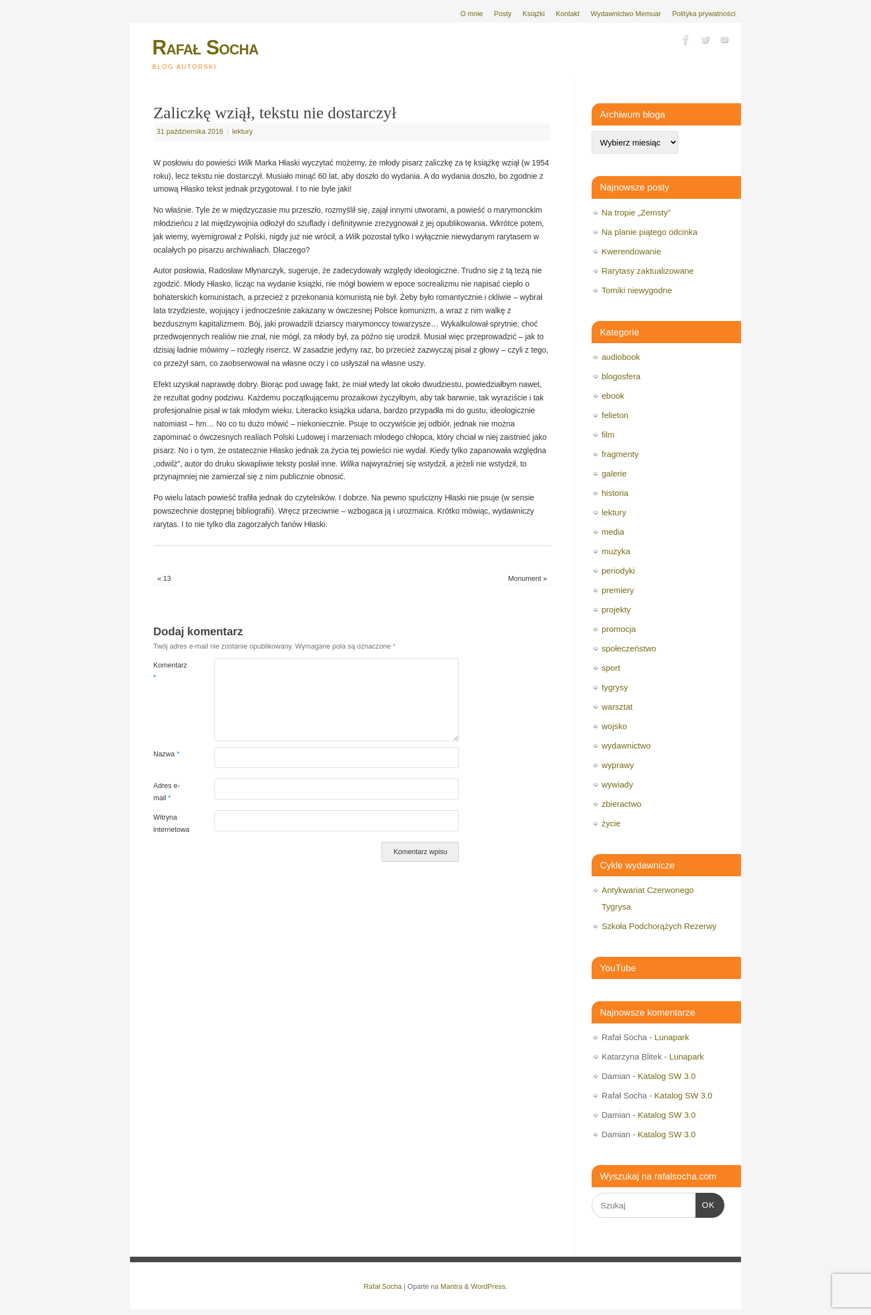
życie (611, 823)
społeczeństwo (629, 648)
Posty (503, 14)
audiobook (621, 357)
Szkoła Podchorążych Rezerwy (659, 926)
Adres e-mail (166, 791)
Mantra (451, 1287)
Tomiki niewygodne (637, 290)
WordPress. (489, 1287)
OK (705, 1203)
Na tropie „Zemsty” (636, 212)
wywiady (617, 784)
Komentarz (168, 671)
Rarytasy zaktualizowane (648, 270)
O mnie (471, 14)
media (613, 531)
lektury (242, 131)
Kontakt (568, 14)
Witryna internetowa (168, 823)
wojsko (614, 726)
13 (164, 579)
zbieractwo (622, 804)
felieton (615, 415)
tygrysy (615, 687)
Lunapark (671, 1037)
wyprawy (618, 765)
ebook (613, 395)
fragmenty (620, 454)
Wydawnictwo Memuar (625, 14)
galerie (614, 473)
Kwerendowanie (631, 251)
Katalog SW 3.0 (666, 1076)
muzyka (616, 551)
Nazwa (166, 754)
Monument (527, 579)
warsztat (617, 706)
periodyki (618, 570)
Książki (534, 14)
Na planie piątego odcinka (650, 232)
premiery (618, 590)
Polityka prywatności (703, 14)
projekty (616, 609)
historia (615, 493)
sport (611, 667)
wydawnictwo (626, 745)
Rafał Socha (205, 47)
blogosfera (621, 376)
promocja (619, 629)
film (608, 434)
